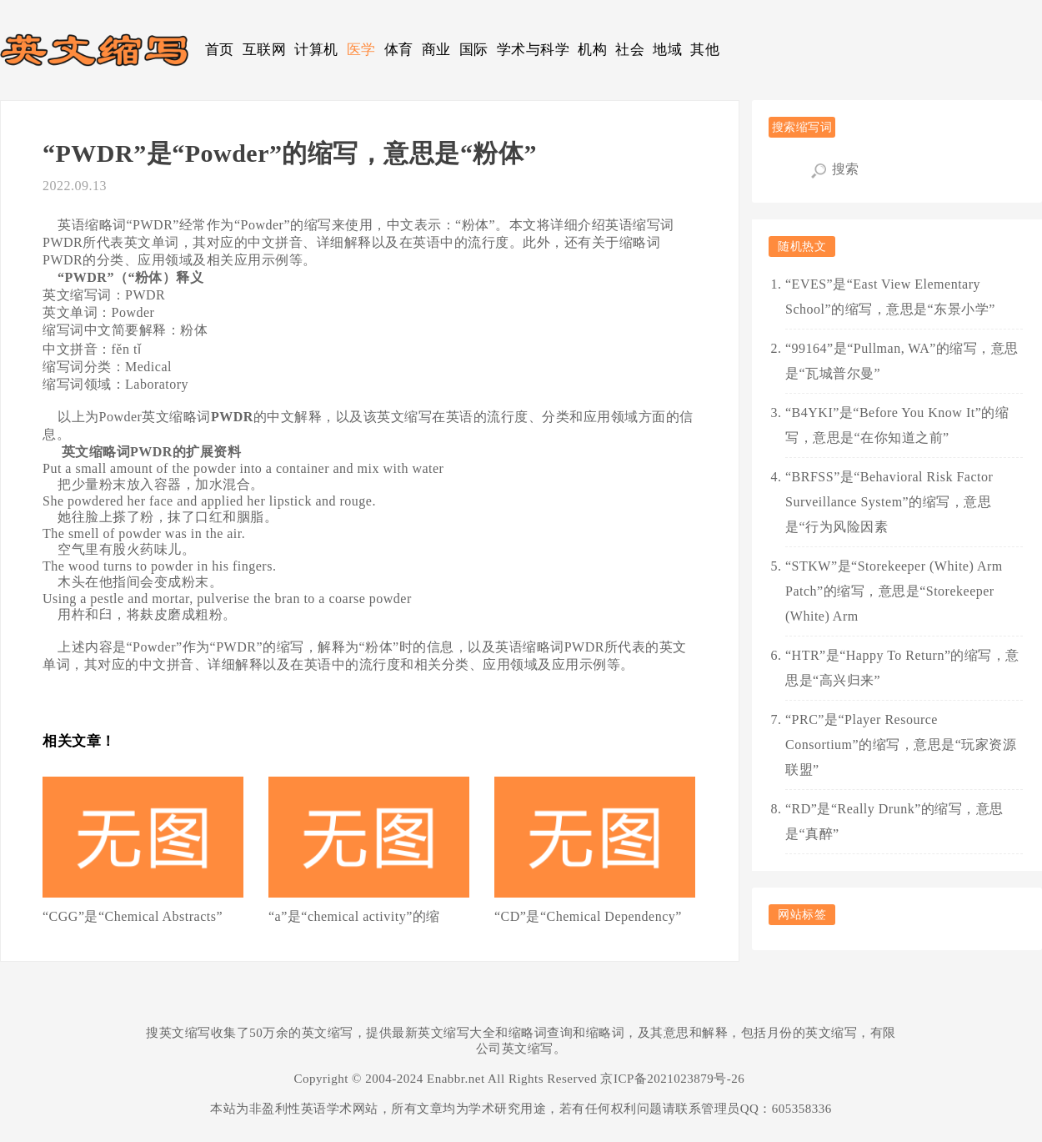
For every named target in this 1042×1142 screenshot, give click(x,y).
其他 (704, 50)
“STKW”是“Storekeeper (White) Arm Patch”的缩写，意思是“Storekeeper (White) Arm (894, 591)
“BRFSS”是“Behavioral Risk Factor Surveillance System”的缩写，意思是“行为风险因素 (889, 502)
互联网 (265, 50)
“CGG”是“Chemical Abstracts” (133, 916)
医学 (361, 50)
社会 (629, 50)
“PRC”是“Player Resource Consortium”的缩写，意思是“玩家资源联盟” (900, 744)
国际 (473, 50)
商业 (436, 50)
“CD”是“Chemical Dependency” (588, 916)
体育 (398, 50)
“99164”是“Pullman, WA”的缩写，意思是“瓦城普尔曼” (902, 360)
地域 (667, 50)
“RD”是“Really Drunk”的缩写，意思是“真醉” (894, 821)
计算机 (316, 50)
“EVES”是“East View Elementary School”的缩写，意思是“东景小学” (890, 296)
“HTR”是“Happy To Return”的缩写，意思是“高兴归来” (902, 667)
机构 (592, 50)
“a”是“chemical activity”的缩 (354, 916)
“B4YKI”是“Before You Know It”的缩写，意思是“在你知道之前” (897, 425)
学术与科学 (533, 50)
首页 (219, 50)
